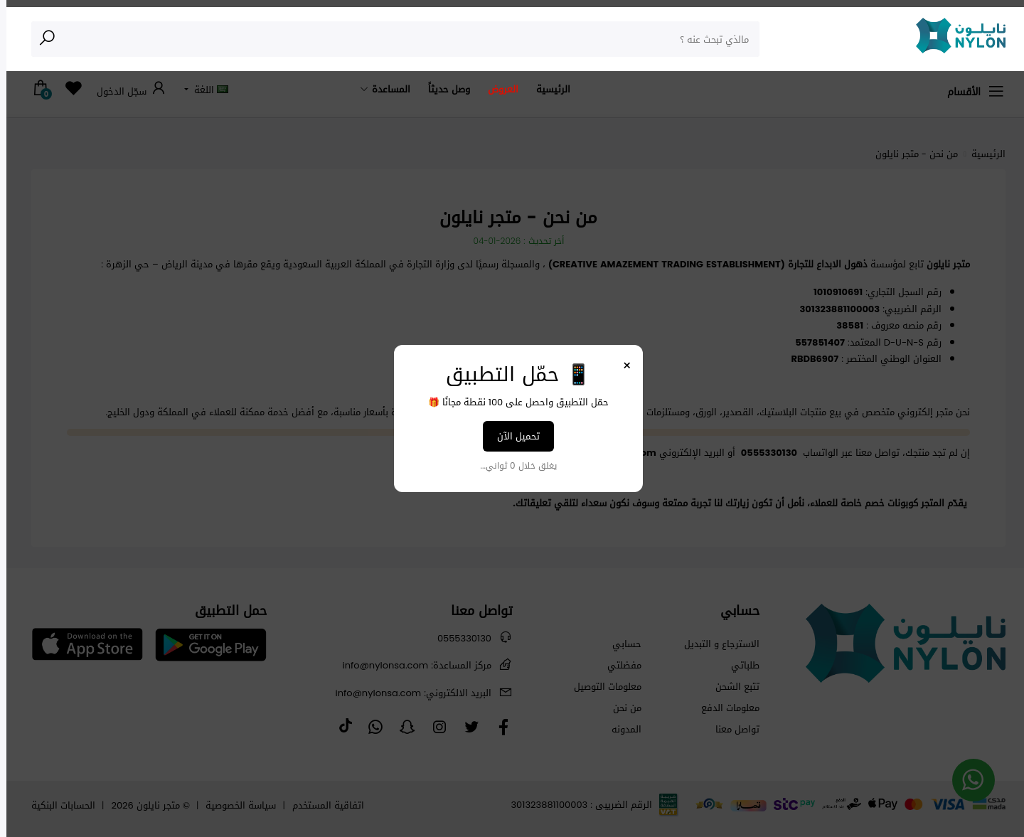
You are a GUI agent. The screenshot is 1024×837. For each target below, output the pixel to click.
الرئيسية (547, 89)
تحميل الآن (512, 436)
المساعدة (385, 89)
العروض (496, 89)
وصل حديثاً (443, 89)
